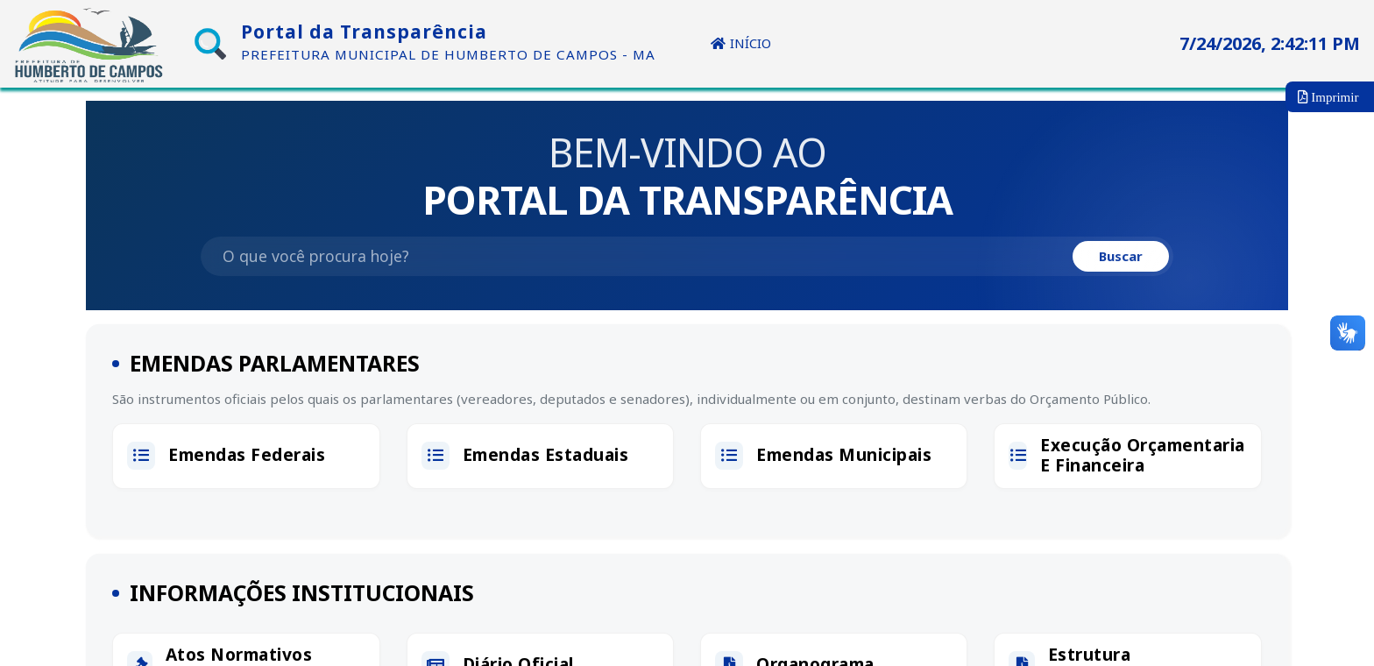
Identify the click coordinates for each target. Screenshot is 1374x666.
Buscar (1117, 259)
